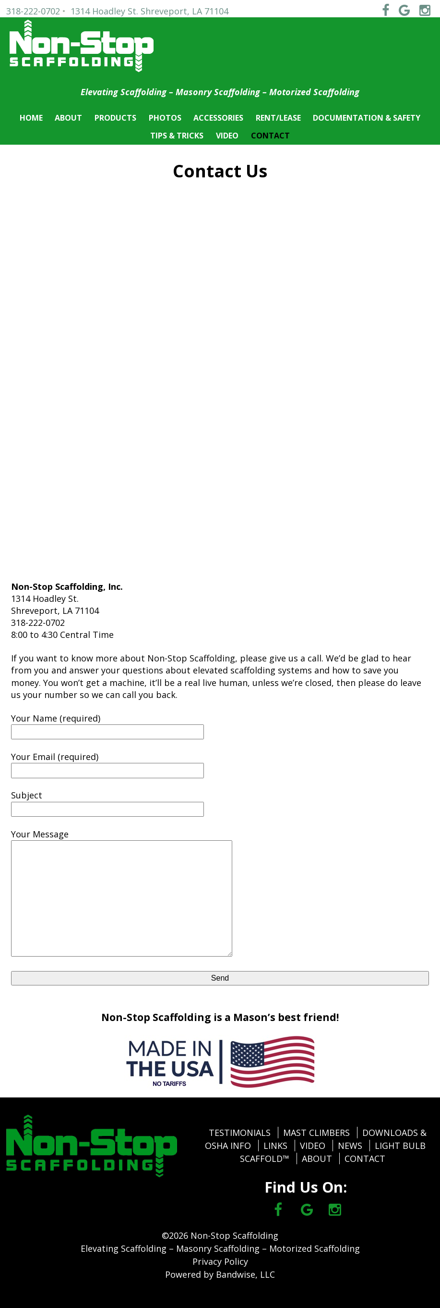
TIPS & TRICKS (176, 135)
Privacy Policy (220, 1261)
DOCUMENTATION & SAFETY (366, 117)
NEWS (350, 1145)
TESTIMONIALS (240, 1132)
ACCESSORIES (218, 117)
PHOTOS (165, 117)
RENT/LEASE (278, 117)
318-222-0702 (33, 11)
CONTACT (270, 135)
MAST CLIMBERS (316, 1132)
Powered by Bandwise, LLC (220, 1274)
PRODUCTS (115, 117)
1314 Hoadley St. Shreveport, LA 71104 (149, 11)
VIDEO (227, 135)
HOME (31, 117)
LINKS (275, 1145)
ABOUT (68, 117)
